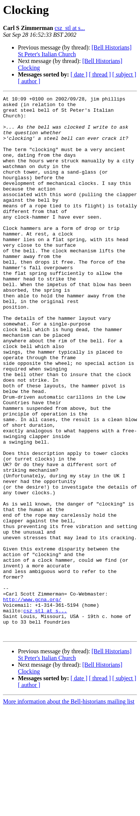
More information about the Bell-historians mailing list (68, 809)
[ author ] (29, 81)
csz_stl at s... (70, 28)
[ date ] (79, 74)
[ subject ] (124, 74)
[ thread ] (100, 74)
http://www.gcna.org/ (32, 700)
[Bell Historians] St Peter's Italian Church (74, 50)
